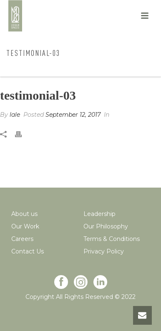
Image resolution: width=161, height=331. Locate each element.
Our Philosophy (105, 226)
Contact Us (27, 251)
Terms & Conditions (111, 239)
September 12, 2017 (73, 114)
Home (34, 70)
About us (24, 214)
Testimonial (65, 70)
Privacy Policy (103, 251)
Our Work (25, 226)
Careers (22, 239)
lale (15, 114)
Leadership (99, 214)
